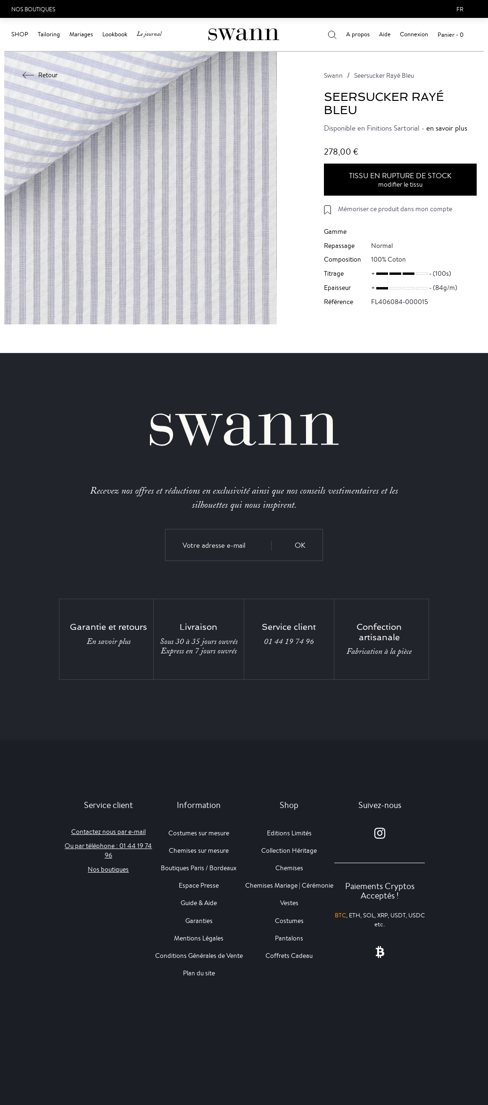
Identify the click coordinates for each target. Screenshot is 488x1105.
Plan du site (199, 973)
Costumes (289, 920)
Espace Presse (199, 885)
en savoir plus (446, 128)
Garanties (199, 920)
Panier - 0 (450, 35)
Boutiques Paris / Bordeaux (199, 868)
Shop (19, 34)
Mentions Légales (198, 938)
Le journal (149, 34)
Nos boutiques (108, 869)
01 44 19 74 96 (289, 641)
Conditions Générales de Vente (199, 955)
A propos (358, 34)
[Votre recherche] (332, 34)
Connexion (414, 34)
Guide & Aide (199, 903)
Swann (333, 75)
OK (300, 545)
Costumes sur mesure (198, 833)
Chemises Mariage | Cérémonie (289, 885)
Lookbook (114, 34)
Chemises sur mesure (199, 850)
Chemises (289, 868)
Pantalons (289, 938)
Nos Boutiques (33, 9)
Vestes (289, 903)
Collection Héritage (289, 850)
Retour (40, 75)
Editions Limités (289, 833)
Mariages (81, 34)
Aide (384, 34)
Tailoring (49, 34)
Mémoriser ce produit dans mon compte (395, 209)
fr (459, 9)
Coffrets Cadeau (289, 955)
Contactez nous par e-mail (108, 831)
